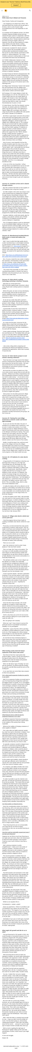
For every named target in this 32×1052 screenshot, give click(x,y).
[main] (16, 527)
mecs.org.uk (17, 246)
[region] (16, 4)
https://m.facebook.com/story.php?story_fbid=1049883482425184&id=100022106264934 (15, 339)
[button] (2, 10)
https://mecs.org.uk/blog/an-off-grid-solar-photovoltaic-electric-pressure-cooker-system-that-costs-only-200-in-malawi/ (15, 265)
